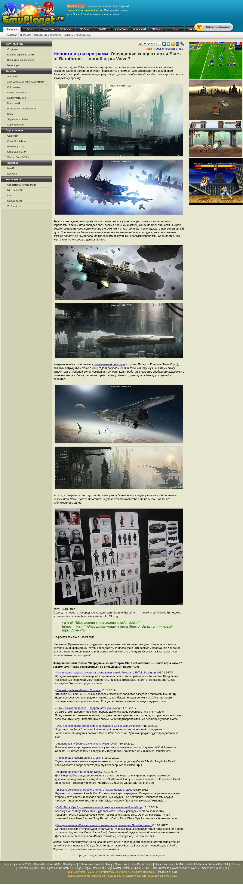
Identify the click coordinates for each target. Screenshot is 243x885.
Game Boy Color (16, 146)
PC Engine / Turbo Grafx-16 (21, 108)
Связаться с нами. (167, 871)
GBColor (84, 29)
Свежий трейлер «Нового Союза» (78, 690)
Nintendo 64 (139, 29)
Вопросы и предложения (77, 35)
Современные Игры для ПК (22, 185)
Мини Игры (121, 29)
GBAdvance (66, 29)
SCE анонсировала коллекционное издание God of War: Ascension (99, 725)
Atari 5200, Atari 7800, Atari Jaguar (25, 82)
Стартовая (11, 35)
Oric (9, 195)
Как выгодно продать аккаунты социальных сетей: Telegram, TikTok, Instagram (106, 672)
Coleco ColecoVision (90, 864)
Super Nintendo (15, 124)
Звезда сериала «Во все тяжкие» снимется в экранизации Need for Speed (104, 825)
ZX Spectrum (14, 206)
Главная (12, 29)
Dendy (30, 29)
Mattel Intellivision (16, 98)
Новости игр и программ (47, 35)
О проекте (25, 35)
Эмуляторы (10, 864)
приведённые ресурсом (110, 364)
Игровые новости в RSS (168, 48)
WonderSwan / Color (18, 157)
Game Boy (48, 29)
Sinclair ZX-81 (14, 201)
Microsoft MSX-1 (16, 190)
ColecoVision (14, 87)
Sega (175, 29)
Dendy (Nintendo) (16, 92)
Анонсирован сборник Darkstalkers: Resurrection (87, 743)
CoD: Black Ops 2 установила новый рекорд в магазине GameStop (99, 807)
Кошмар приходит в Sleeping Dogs (78, 771)
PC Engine (157, 29)
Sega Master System (18, 119)
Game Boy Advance (17, 141)
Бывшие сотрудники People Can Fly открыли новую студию (94, 789)
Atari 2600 (12, 76)
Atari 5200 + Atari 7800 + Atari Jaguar (54, 864)
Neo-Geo (12, 173)
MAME (103, 29)
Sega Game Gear (16, 152)
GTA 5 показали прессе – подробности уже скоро (88, 708)
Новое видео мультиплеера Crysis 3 (80, 757)
